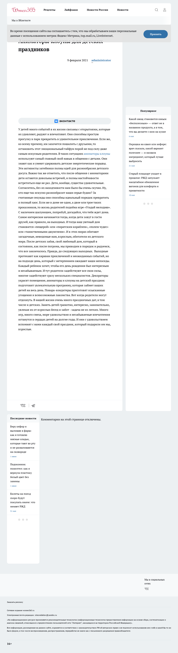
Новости (122, 9)
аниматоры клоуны (97, 154)
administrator (101, 60)
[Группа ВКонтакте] (64, 121)
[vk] (23, 405)
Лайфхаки (71, 9)
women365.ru (28, 610)
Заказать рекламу (15, 602)
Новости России (97, 9)
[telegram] (34, 405)
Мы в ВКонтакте (21, 20)
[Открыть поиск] (156, 10)
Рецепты (49, 9)
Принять (155, 34)
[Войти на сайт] (164, 10)
